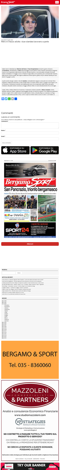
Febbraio (7, 319)
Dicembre (7, 305)
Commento (4, 121)
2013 (5, 336)
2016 (5, 332)
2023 (5, 322)
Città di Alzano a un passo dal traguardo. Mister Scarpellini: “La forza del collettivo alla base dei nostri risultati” (22, 279)
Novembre (7, 306)
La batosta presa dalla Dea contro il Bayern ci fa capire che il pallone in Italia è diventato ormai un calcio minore (23, 282)
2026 (5, 301)
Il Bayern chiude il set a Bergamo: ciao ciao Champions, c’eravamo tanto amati (16, 289)
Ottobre (6, 308)
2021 (5, 325)
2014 (5, 335)
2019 (5, 328)
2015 (5, 333)
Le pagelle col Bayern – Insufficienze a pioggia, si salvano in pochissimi (15, 287)
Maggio (6, 315)
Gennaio (7, 321)
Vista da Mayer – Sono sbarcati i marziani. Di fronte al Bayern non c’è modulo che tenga (18, 286)
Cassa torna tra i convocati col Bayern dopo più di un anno (13, 292)
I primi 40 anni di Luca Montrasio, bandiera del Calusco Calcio (13, 294)
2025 (5, 302)
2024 (5, 303)
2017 (5, 330)
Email (2, 136)
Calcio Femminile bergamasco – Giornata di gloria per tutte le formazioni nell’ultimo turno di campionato (21, 281)
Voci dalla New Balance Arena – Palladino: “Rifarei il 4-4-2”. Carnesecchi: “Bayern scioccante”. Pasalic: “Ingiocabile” (23, 284)
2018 (5, 329)
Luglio (6, 312)
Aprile (6, 316)
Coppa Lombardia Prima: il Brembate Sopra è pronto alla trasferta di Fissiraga (16, 290)
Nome (3, 130)
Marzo (6, 318)
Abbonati (30, 244)
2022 (5, 323)
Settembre (7, 309)
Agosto (6, 311)
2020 (5, 326)
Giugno (6, 313)
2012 (5, 338)
